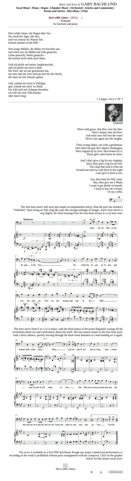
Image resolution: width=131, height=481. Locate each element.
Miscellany (73, 11)
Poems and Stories (54, 11)
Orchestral (76, 7)
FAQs (84, 11)
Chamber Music (59, 7)
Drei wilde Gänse (65, 468)
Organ (44, 7)
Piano (35, 7)
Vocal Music (23, 7)
